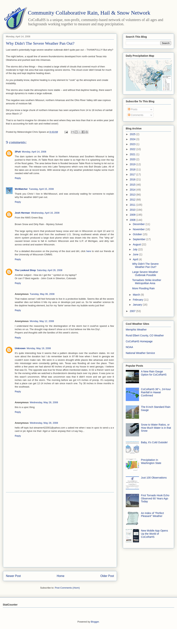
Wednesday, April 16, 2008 (45, 212)
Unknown (20, 348)
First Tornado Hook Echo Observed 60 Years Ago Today (155, 498)
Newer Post (13, 575)
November (139, 229)
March (137, 294)
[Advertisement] (34, 529)
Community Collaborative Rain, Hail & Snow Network (89, 13)
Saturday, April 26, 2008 (49, 270)
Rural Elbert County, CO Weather (145, 335)
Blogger (95, 621)
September (139, 239)
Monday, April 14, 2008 (34, 151)
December (139, 224)
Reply (18, 178)
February (138, 299)
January (138, 304)
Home (61, 575)
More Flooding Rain (143, 288)
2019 (133, 164)
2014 (133, 189)
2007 (133, 311)
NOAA (129, 347)
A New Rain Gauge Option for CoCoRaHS (154, 373)
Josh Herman (22, 212)
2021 (133, 154)
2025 (133, 134)
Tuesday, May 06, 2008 (42, 294)
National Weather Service (140, 353)
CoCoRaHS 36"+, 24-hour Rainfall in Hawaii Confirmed (156, 392)
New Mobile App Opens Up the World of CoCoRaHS (154, 533)
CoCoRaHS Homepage (139, 341)
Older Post (107, 575)
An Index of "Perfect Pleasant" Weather (152, 515)
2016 (133, 179)
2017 (133, 174)
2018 (133, 169)
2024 (133, 139)
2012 (133, 199)
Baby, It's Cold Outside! (154, 442)
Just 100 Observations (154, 477)
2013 (133, 194)
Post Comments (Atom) (67, 587)
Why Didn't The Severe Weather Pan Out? (145, 265)
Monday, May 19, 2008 (39, 348)
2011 (133, 204)
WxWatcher (21, 189)
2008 (133, 219)
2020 (133, 159)
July (135, 249)
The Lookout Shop (25, 270)
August (137, 244)
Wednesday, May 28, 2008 (44, 402)
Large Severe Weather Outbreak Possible (145, 273)
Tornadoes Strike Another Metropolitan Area (146, 282)
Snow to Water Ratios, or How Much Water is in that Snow (156, 427)
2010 (133, 209)
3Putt (18, 151)
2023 (133, 144)
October (138, 234)
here (88, 251)
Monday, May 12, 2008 (42, 321)
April (136, 259)
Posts (132, 109)
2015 (133, 184)
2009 (133, 214)
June (136, 254)
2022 (133, 149)
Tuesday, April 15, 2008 (41, 189)
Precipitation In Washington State (151, 461)
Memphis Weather (136, 329)
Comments (135, 115)
